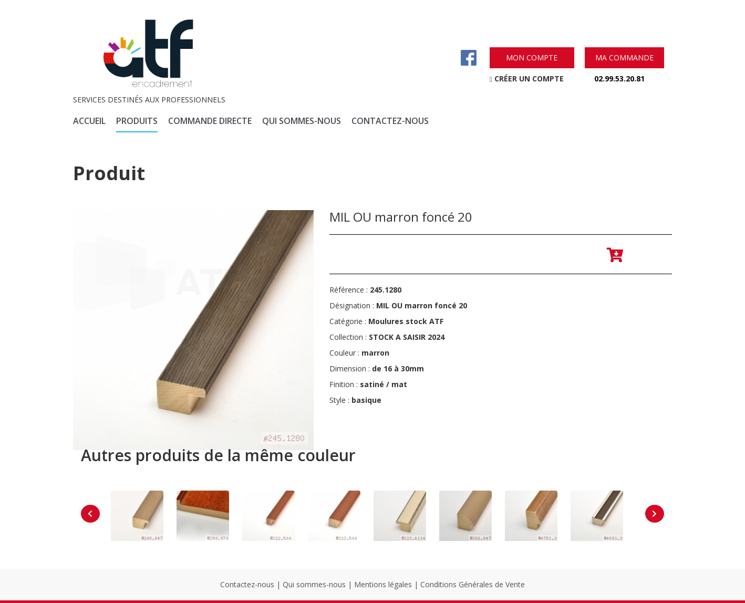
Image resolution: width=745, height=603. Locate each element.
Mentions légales (383, 584)
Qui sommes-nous (314, 584)
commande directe (210, 121)
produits (137, 121)
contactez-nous (390, 121)
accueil (89, 121)
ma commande (624, 58)
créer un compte (527, 79)
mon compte (531, 58)
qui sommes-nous (301, 121)
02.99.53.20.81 (619, 79)
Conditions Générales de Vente (472, 584)
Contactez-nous (247, 584)
